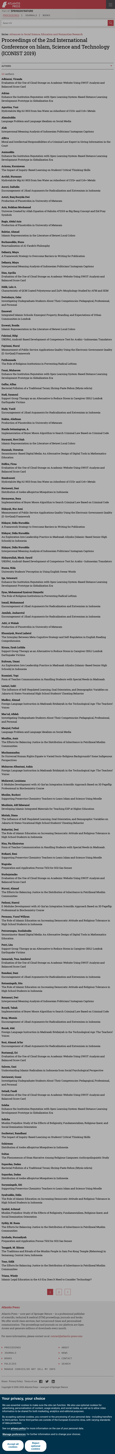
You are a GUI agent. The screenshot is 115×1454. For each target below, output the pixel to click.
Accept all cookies (12, 1446)
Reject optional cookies (36, 1446)
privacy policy (18, 1428)
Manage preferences (14, 1434)
